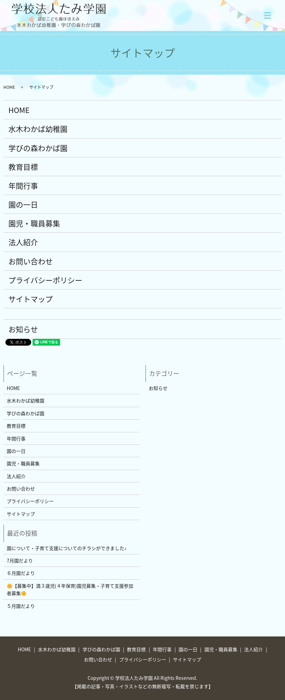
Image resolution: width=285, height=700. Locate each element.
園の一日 (23, 204)
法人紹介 (23, 241)
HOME (9, 87)
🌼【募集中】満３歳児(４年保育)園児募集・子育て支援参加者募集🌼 (70, 589)
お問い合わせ (30, 261)
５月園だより (21, 605)
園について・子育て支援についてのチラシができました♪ (67, 548)
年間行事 (23, 185)
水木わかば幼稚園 (37, 128)
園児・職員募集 (34, 223)
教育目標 (23, 166)
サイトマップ (30, 298)
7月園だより (20, 560)
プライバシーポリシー (45, 279)
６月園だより (21, 573)
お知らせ (23, 329)
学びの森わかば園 (37, 147)
